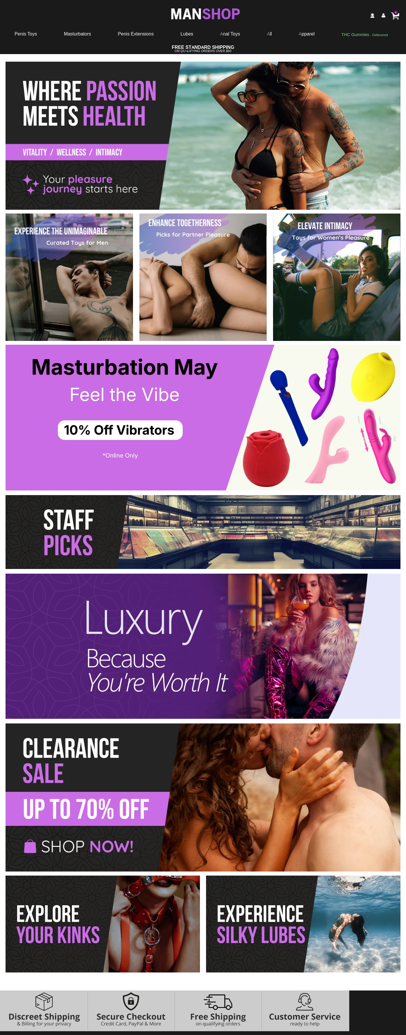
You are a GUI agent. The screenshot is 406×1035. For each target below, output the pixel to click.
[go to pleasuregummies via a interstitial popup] (364, 35)
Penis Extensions (136, 34)
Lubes (186, 34)
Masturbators (77, 34)
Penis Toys (26, 34)
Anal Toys (230, 34)
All (269, 34)
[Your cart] (395, 15)
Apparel (306, 34)
